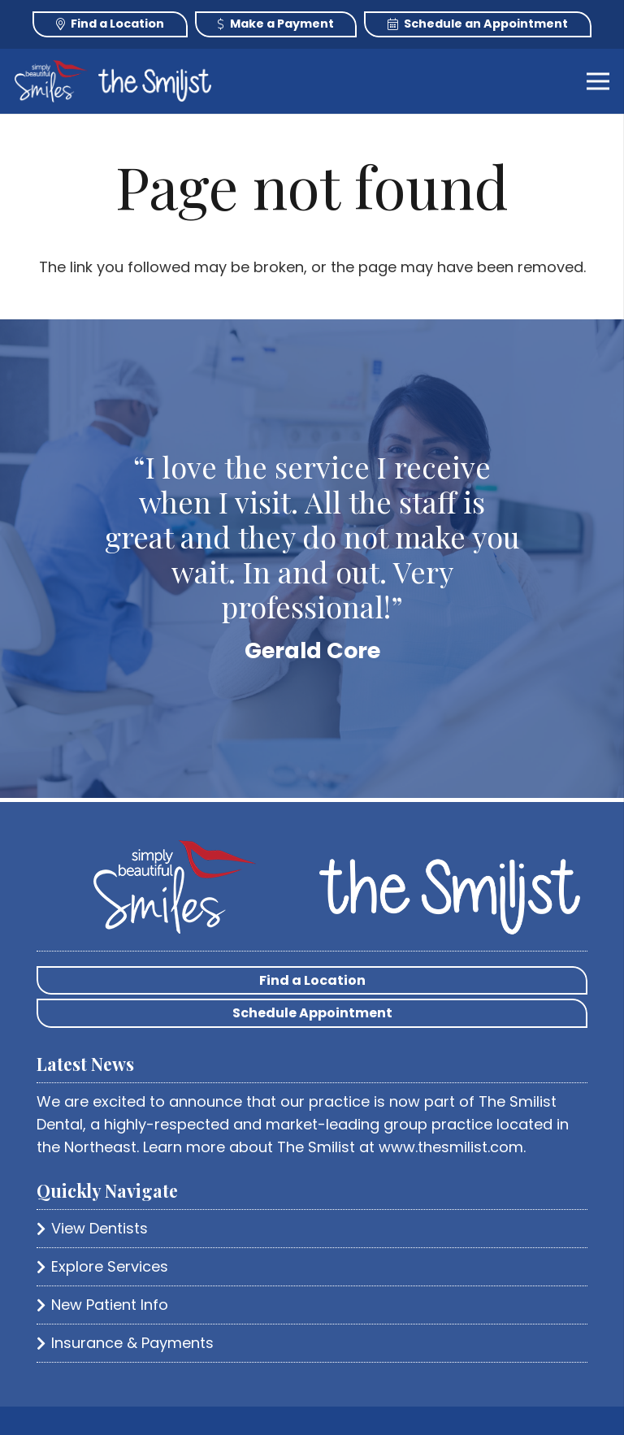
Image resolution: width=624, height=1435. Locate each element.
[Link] (51, 81)
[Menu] (598, 81)
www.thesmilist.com (451, 1147)
